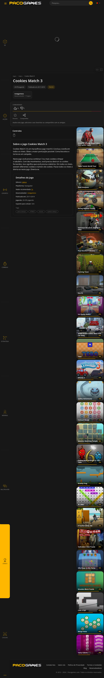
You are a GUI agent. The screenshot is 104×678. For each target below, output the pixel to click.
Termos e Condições (94, 665)
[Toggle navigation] (5, 3)
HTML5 (32, 211)
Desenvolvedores (95, 668)
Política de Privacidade (76, 665)
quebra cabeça (52, 211)
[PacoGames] (27, 665)
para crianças (21, 211)
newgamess (31, 193)
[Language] (98, 3)
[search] (91, 3)
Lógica (24, 182)
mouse (41, 211)
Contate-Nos (50, 665)
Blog (85, 668)
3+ (32, 189)
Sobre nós (61, 665)
